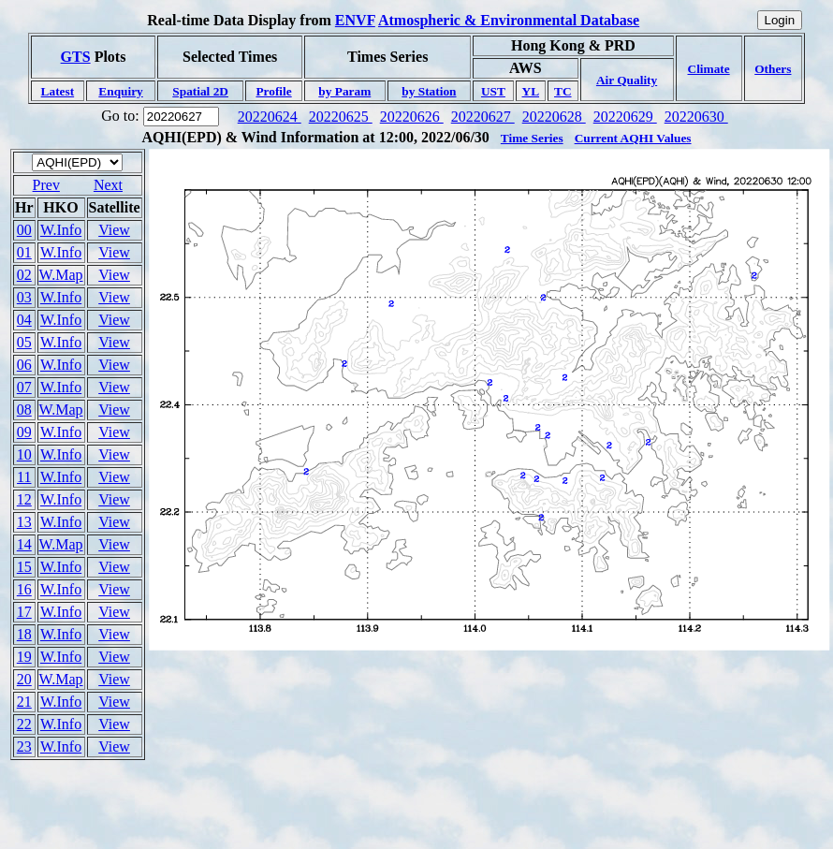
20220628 (554, 116)
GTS (76, 57)
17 (24, 612)
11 (24, 477)
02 (24, 275)
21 (24, 702)
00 (24, 230)
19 (24, 657)
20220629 (625, 116)
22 (24, 724)
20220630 (696, 116)
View (114, 230)
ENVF (355, 20)
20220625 (341, 116)
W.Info (60, 230)
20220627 (483, 116)
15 (24, 567)
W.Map (61, 275)
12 (24, 499)
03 (24, 297)
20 (24, 679)
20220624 (269, 116)
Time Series (532, 138)
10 (24, 454)
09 (24, 432)
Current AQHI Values (633, 138)
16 (24, 589)
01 (24, 252)
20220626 (412, 116)
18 (24, 634)
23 (24, 746)
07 (24, 387)
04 (24, 320)
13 (24, 522)
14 (24, 544)
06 (24, 365)
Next (108, 185)
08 (24, 409)
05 (24, 342)
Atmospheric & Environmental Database (508, 20)
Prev (46, 185)
